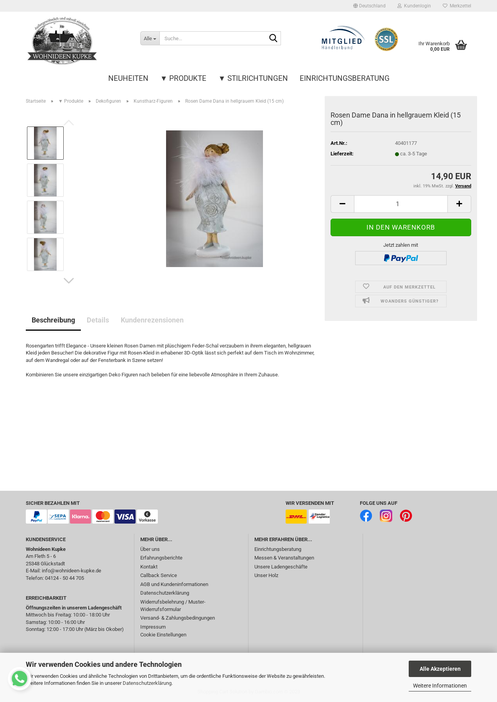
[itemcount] (401, 204)
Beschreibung (53, 320)
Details (98, 320)
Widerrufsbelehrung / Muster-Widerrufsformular (173, 605)
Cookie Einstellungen (163, 635)
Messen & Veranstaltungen (284, 558)
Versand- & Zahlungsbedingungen (177, 618)
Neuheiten (128, 78)
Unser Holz (266, 575)
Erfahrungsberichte (161, 558)
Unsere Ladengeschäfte (280, 567)
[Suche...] (149, 38)
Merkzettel (457, 6)
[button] (369, 6)
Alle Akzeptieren (440, 669)
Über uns (150, 549)
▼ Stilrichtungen (253, 78)
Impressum (153, 627)
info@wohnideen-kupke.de (71, 571)
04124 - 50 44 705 (64, 578)
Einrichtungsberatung (345, 78)
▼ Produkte (183, 78)
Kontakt (148, 567)
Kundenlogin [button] (414, 6)
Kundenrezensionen (152, 320)
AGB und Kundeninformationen (174, 584)
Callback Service (158, 575)
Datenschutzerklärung (147, 683)
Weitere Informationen (440, 685)
